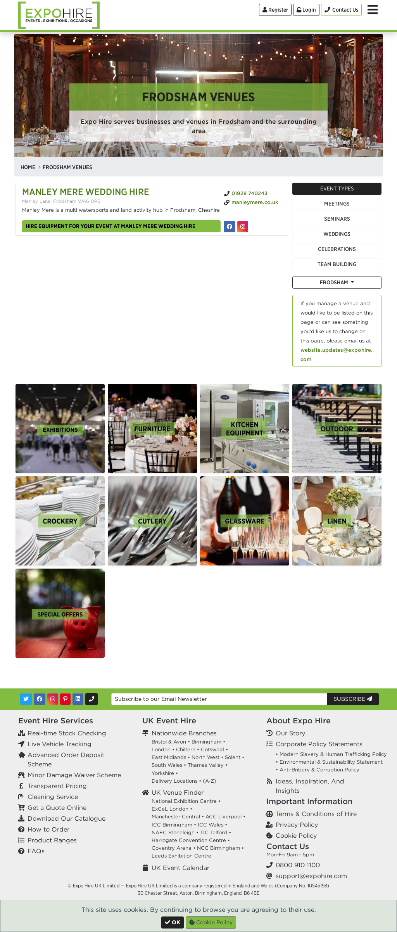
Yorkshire (163, 773)
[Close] (172, 922)
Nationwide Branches (184, 733)
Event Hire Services (55, 720)
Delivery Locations (174, 781)
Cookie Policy (296, 835)
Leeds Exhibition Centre (181, 855)
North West (205, 757)
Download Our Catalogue (66, 818)
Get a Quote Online (57, 807)
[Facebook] (39, 699)
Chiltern (185, 749)
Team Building (337, 264)
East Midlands (169, 757)
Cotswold (212, 749)
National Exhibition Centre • (186, 801)
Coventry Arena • (173, 848)
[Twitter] (26, 699)
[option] (60, 428)
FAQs (36, 851)
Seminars (337, 218)
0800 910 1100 (298, 865)
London (161, 749)
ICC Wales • (212, 824)
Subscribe (352, 698)
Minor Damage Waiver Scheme (74, 775)
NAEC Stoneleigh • (175, 832)
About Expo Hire (298, 720)
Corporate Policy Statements (319, 744)
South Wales (167, 765)
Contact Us (287, 846)
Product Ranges (52, 840)
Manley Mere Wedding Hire (85, 191)
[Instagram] (52, 699)
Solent (232, 757)
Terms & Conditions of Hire (316, 814)
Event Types (337, 188)
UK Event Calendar (180, 867)
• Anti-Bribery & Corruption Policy (317, 769)
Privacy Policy (297, 824)
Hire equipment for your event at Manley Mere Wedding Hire (110, 226)
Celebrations (337, 249)
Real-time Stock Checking (67, 733)
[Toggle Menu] (372, 9)
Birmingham (206, 741)
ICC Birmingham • (174, 824)
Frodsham (334, 282)
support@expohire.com (311, 876)
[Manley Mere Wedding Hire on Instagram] (242, 226)
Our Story (290, 733)
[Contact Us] (341, 10)
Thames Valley (206, 765)
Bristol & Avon (169, 741)
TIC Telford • (215, 832)
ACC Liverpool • (225, 816)
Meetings (337, 203)
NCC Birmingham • (220, 848)
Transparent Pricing (57, 786)
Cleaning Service (53, 797)
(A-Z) (209, 781)
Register (275, 9)
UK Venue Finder (178, 792)
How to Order (48, 829)
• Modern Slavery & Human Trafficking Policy (331, 754)
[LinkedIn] (77, 699)
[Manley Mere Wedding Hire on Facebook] (229, 226)
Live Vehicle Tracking (59, 744)
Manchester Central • (178, 816)
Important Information (309, 801)
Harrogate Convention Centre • (191, 840)
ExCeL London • (172, 809)
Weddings (336, 233)
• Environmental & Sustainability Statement (329, 762)
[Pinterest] (65, 699)
